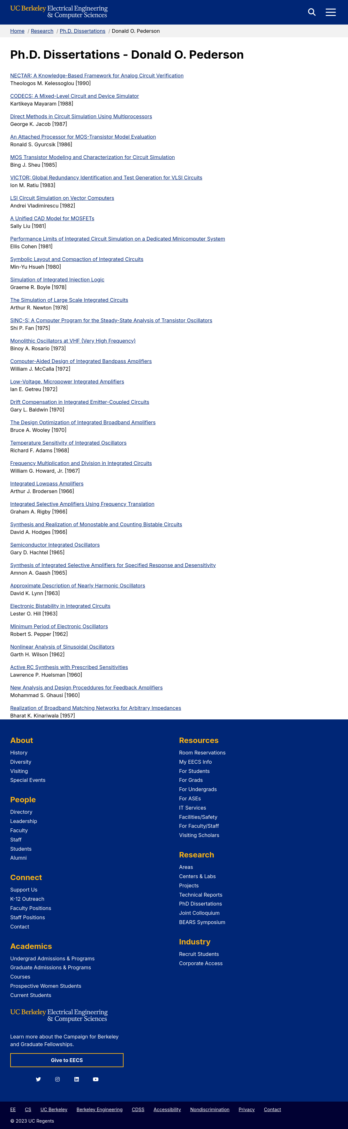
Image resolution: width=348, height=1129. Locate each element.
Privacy (247, 1109)
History (18, 752)
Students (21, 849)
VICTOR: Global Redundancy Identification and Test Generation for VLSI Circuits (106, 177)
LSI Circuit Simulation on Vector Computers (62, 198)
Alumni (18, 858)
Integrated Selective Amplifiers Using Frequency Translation (82, 504)
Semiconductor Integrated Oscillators (55, 545)
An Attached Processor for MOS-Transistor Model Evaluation (83, 137)
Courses (20, 976)
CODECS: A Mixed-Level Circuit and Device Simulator (74, 96)
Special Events (27, 780)
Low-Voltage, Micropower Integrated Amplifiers (67, 381)
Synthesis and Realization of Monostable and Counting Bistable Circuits (96, 524)
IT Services (192, 808)
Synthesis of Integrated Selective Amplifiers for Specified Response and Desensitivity (113, 565)
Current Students (30, 995)
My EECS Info (195, 762)
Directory (21, 812)
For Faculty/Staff (199, 826)
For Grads (191, 780)
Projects (189, 885)
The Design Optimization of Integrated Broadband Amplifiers (82, 422)
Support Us (23, 889)
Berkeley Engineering (100, 1109)
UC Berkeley (54, 1109)
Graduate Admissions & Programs (50, 967)
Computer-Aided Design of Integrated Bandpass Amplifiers (81, 361)
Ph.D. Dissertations (82, 31)
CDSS (138, 1109)
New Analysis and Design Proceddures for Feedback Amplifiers (86, 687)
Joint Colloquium (199, 913)
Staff (16, 839)
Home (17, 31)
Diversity (20, 762)
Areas (186, 867)
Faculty (19, 830)
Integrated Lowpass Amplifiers (47, 483)
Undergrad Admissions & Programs (52, 958)
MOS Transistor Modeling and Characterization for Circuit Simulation (92, 157)
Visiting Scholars (199, 835)
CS (28, 1109)
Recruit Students (199, 954)
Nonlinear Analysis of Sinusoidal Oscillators (62, 647)
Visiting (19, 771)
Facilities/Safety (198, 817)
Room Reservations (202, 752)
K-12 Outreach (27, 899)
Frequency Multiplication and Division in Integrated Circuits (81, 463)
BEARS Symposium (202, 922)
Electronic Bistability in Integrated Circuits (60, 606)
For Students (194, 771)
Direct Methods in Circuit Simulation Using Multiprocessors (81, 116)
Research (42, 31)
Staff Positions (27, 917)
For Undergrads (198, 789)
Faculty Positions (30, 908)
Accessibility (167, 1109)
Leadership (23, 821)
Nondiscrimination (210, 1109)
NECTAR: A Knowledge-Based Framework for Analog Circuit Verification (97, 75)
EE (13, 1109)
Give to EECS (67, 1060)
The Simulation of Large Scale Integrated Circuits (69, 300)
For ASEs (190, 798)
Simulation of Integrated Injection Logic (57, 279)
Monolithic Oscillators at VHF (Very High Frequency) (73, 341)
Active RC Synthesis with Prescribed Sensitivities (69, 667)
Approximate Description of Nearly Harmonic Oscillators (77, 585)
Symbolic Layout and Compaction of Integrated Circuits (76, 259)
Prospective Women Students (45, 986)
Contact (19, 926)
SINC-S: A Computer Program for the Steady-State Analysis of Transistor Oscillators (111, 320)
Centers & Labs (197, 876)
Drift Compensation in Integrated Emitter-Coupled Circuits (79, 402)
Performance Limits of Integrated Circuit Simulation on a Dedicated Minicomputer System (117, 239)
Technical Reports (201, 895)
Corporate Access (201, 963)
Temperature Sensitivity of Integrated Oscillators (68, 443)
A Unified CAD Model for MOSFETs (52, 218)
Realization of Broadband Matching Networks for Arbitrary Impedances (95, 708)
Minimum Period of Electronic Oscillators (59, 626)
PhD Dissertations (200, 903)
